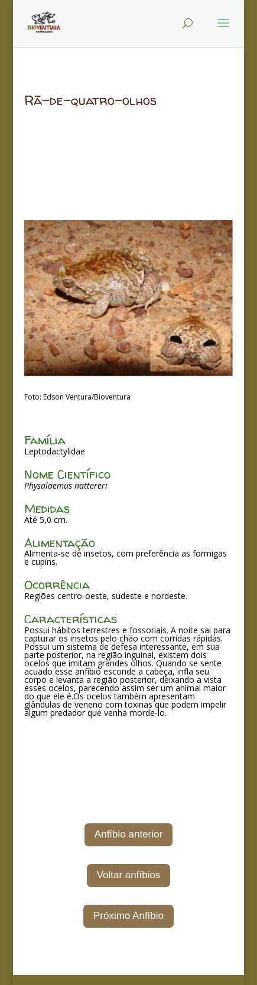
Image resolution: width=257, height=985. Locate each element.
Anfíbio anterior (128, 834)
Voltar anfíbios (129, 875)
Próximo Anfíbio (128, 915)
